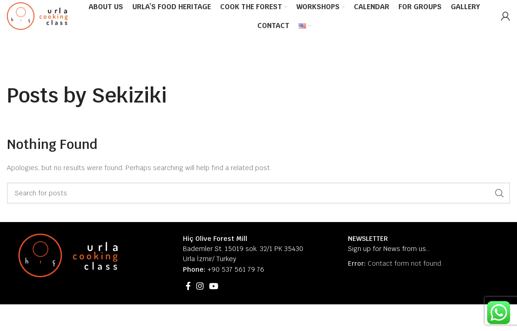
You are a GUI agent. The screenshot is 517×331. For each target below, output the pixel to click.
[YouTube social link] (213, 286)
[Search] (258, 193)
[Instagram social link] (199, 286)
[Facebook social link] (188, 286)
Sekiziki (129, 95)
